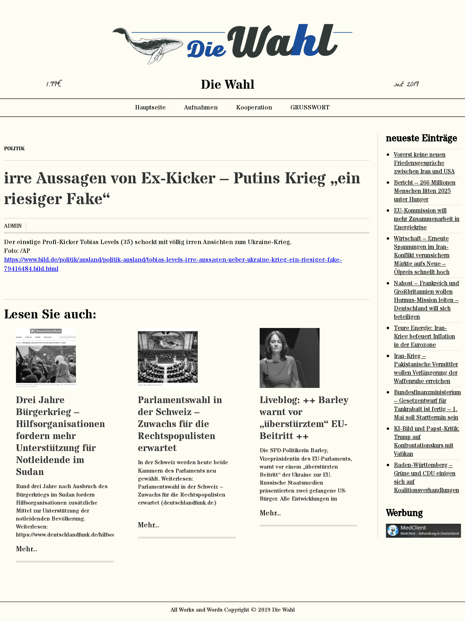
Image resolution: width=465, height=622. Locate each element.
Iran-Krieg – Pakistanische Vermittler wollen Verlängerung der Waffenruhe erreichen (426, 369)
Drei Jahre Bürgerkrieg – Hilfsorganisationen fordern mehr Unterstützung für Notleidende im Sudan (60, 436)
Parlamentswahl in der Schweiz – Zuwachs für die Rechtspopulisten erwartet (180, 424)
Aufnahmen (201, 107)
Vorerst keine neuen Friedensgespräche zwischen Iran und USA (424, 163)
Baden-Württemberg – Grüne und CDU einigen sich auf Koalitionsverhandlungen (426, 478)
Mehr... (26, 549)
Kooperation (254, 107)
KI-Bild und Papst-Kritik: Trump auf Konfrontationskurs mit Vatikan (426, 441)
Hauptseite (150, 107)
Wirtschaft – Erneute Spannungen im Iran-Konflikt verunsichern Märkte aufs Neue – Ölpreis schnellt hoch (421, 255)
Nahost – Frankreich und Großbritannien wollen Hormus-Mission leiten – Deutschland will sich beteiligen (426, 300)
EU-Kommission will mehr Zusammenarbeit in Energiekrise (426, 219)
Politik (14, 148)
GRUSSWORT (310, 107)
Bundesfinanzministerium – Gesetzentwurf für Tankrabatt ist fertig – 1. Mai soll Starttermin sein (427, 405)
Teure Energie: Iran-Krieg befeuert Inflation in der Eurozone (424, 336)
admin (13, 226)
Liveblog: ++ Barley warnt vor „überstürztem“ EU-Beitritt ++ (304, 418)
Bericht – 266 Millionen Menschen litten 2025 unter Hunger (424, 191)
